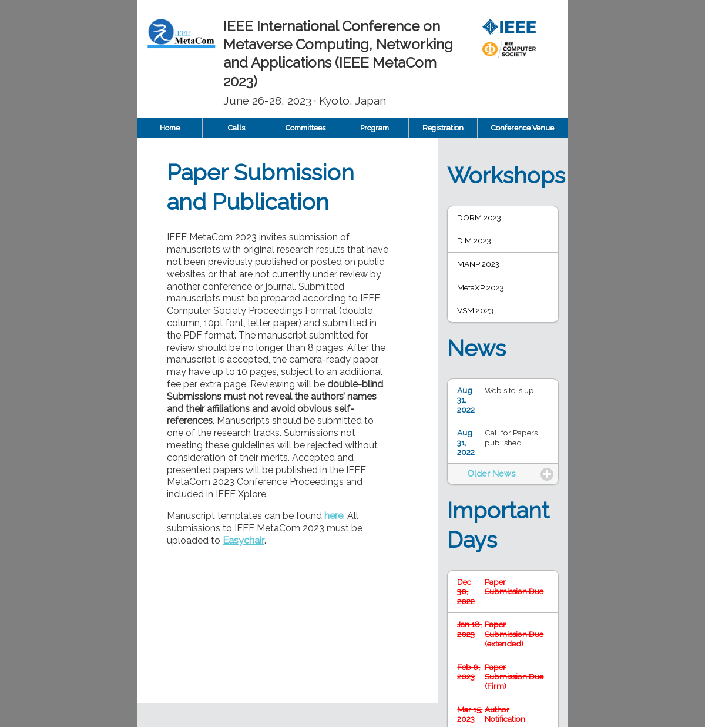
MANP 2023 (478, 264)
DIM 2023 (474, 240)
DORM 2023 (479, 217)
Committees (305, 127)
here (333, 515)
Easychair (243, 540)
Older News (491, 473)
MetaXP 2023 (480, 287)
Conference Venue (522, 127)
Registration (443, 127)
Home (170, 127)
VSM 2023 (475, 310)
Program (374, 127)
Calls (236, 127)
